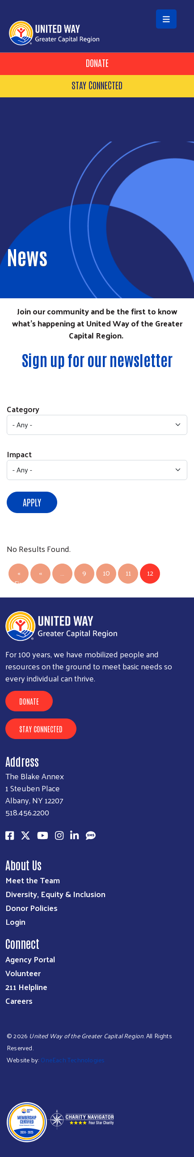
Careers (19, 1000)
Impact (19, 454)
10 (106, 572)
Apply (32, 502)
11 (128, 572)
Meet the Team (32, 880)
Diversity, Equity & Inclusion (55, 894)
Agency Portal (30, 959)
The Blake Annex (34, 776)
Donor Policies (31, 908)
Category (23, 409)
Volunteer (23, 973)
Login (15, 921)
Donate (97, 62)
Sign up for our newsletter (97, 359)
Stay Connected (97, 85)
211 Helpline (26, 987)
